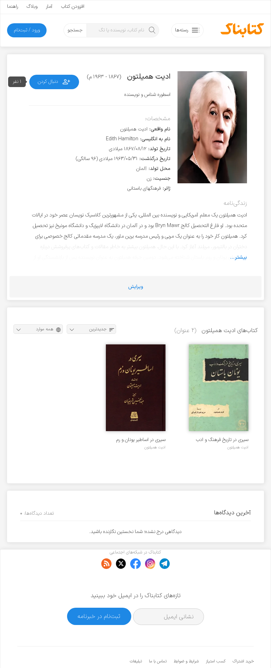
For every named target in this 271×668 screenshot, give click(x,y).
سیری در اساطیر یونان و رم (140, 439)
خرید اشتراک (243, 640)
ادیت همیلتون (237, 447)
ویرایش (135, 286)
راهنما (12, 6)
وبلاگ (31, 6)
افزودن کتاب (72, 6)
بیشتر (241, 257)
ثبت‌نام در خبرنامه (99, 594)
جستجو (75, 30)
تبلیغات (136, 640)
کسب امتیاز (215, 640)
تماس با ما (158, 640)
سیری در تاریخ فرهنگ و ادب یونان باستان (222, 439)
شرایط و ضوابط (186, 640)
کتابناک (216, 651)
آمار (49, 6)
